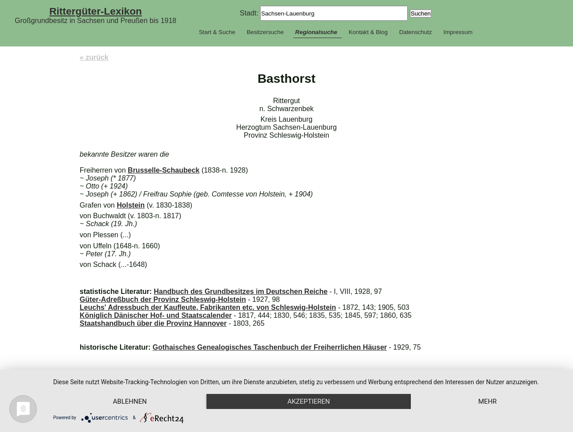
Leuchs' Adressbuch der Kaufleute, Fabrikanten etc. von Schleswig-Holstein (208, 307)
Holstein (130, 205)
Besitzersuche (265, 32)
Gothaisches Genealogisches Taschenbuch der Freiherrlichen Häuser (269, 347)
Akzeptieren (308, 401)
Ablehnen (130, 401)
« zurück (94, 57)
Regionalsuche (316, 32)
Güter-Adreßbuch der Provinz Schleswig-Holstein (163, 299)
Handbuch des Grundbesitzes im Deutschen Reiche (240, 291)
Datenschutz (415, 32)
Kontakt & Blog (368, 32)
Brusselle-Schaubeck (163, 170)
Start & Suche (217, 32)
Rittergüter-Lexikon (95, 11)
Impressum (457, 32)
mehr (487, 401)
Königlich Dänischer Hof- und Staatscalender (156, 315)
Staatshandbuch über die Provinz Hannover (153, 323)
